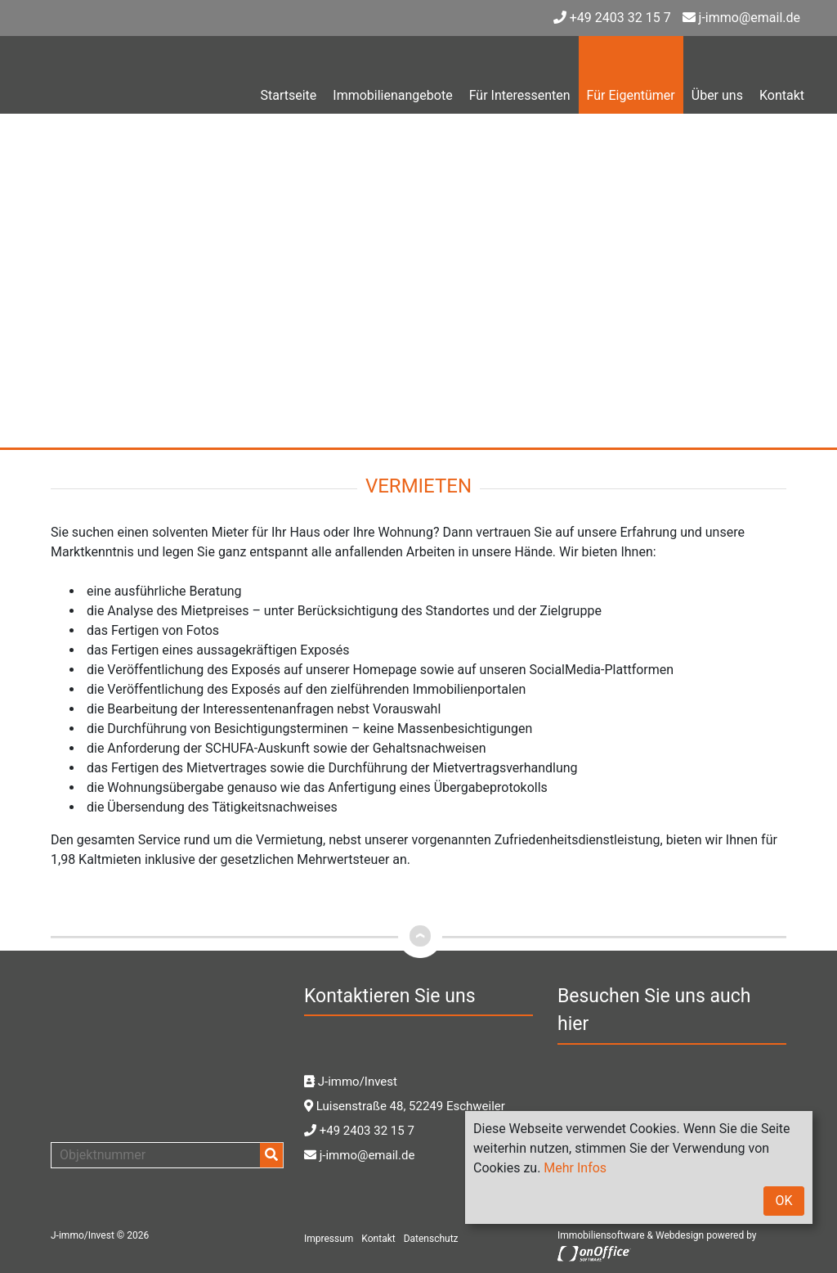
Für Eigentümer (631, 95)
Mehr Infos (575, 1168)
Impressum (328, 1238)
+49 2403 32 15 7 (612, 17)
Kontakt (781, 95)
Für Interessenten (520, 95)
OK (783, 1200)
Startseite (288, 95)
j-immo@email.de (741, 17)
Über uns (717, 95)
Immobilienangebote (392, 95)
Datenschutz (431, 1238)
